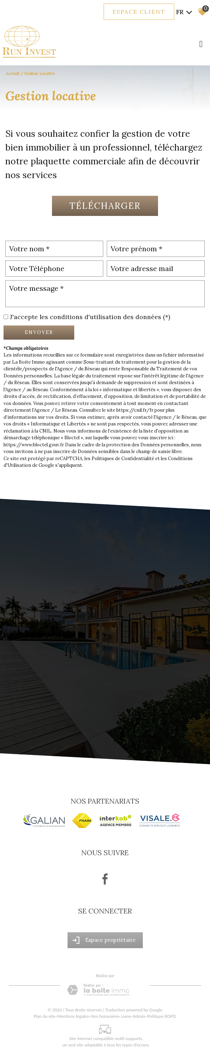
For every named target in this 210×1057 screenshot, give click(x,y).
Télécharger (105, 205)
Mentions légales (73, 1016)
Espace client (138, 11)
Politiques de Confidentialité (123, 459)
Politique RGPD (161, 1016)
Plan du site (44, 1016)
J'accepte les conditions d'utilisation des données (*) (90, 317)
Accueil (12, 73)
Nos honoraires (105, 1016)
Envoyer (39, 332)
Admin (139, 1016)
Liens (125, 1016)
